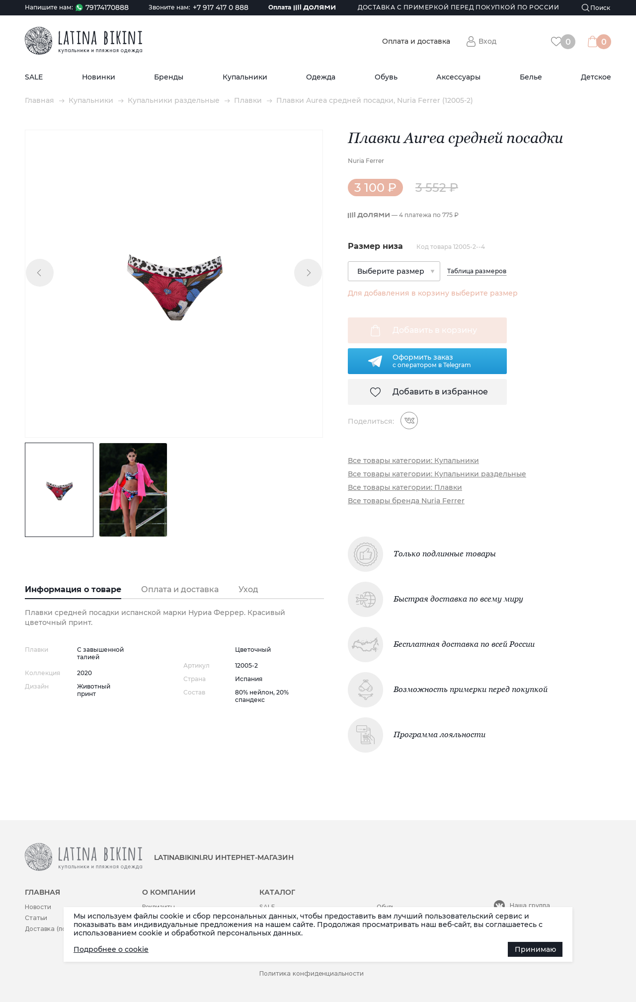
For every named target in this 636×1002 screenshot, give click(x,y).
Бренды (168, 77)
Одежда (320, 77)
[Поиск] (596, 7)
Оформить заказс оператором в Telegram (432, 361)
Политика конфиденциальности (311, 973)
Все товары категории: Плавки (405, 487)
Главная (39, 100)
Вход (487, 41)
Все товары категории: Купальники (413, 461)
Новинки (98, 77)
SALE (34, 77)
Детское (596, 77)
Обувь (386, 77)
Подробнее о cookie (111, 949)
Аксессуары (458, 77)
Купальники (245, 77)
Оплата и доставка (416, 41)
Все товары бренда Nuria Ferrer (406, 501)
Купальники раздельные (174, 100)
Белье (531, 77)
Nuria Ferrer (366, 160)
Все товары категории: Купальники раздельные (437, 474)
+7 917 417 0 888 (220, 7)
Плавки (248, 100)
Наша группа (530, 905)
